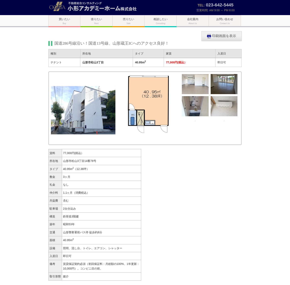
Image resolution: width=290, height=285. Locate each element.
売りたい (128, 21)
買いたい (64, 21)
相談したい (160, 21)
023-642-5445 (219, 4)
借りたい (96, 21)
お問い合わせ (224, 21)
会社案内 (192, 21)
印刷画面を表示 (221, 36)
